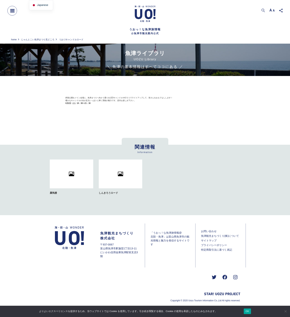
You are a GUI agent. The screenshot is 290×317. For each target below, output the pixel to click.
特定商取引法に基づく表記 (216, 249)
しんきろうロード (108, 192)
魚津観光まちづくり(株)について (220, 235)
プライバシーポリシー (214, 245)
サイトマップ (209, 240)
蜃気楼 (53, 192)
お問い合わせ (209, 231)
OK (247, 311)
